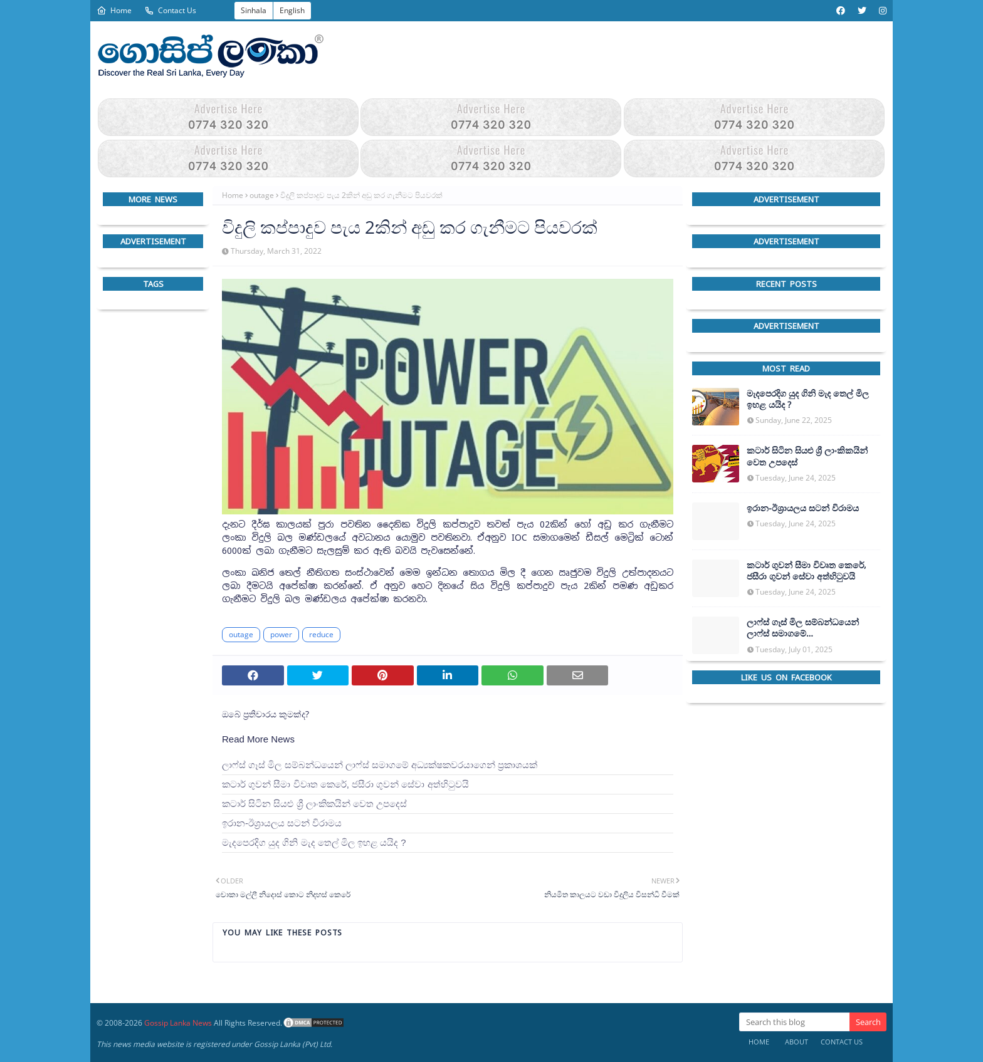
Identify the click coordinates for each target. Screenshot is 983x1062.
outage (262, 195)
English (292, 10)
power (281, 634)
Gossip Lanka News (178, 1023)
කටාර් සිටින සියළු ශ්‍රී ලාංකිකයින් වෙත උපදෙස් (314, 803)
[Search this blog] (794, 1022)
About (796, 1041)
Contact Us (170, 10)
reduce (321, 634)
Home (114, 10)
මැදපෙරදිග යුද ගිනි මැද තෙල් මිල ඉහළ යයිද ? (314, 842)
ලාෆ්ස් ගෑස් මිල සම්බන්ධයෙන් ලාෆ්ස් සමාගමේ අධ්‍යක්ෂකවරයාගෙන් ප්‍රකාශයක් (379, 764)
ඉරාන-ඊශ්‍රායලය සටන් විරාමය (282, 823)
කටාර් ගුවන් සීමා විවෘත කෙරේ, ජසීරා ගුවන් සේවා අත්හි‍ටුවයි (345, 784)
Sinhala (253, 10)
